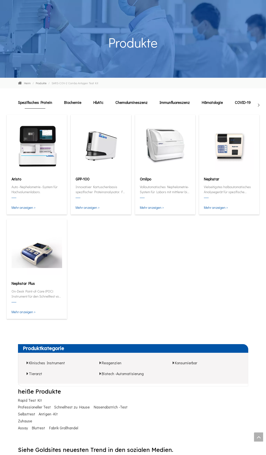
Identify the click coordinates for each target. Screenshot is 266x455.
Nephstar (211, 178)
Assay (23, 427)
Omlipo (145, 178)
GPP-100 (82, 178)
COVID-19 (243, 102)
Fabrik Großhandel (63, 427)
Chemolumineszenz (131, 102)
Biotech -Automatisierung (123, 373)
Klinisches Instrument (47, 362)
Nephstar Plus (23, 283)
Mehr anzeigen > (23, 207)
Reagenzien (111, 362)
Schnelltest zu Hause (72, 406)
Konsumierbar (186, 362)
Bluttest (38, 427)
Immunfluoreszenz (175, 102)
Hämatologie (212, 102)
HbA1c (98, 102)
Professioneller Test (34, 406)
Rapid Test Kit (30, 400)
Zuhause (25, 420)
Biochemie (72, 102)
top (258, 437)
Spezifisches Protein (35, 102)
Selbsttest (26, 413)
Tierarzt (35, 373)
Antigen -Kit (48, 413)
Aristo (16, 178)
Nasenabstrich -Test (111, 406)
